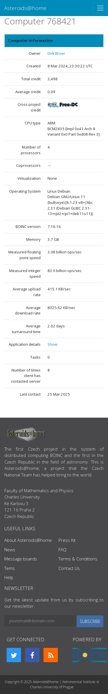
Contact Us (69, 568)
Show (52, 344)
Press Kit (67, 540)
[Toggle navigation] (100, 8)
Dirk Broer (56, 53)
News (9, 549)
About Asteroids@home (28, 540)
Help (8, 577)
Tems (9, 568)
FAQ (62, 549)
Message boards (20, 559)
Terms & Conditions (77, 559)
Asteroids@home (25, 7)
